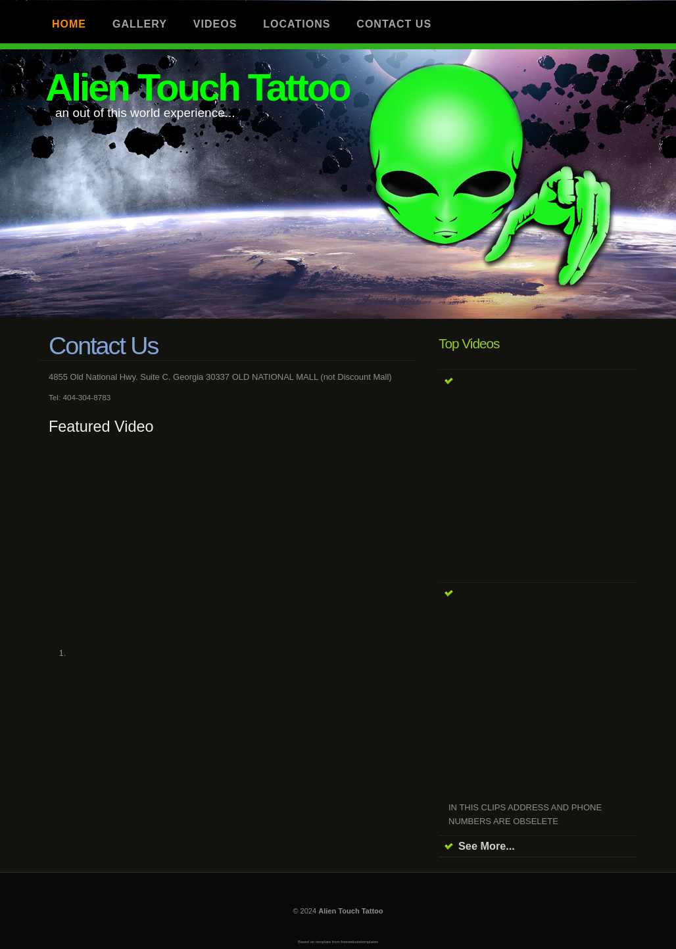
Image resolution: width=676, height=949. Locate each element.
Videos (215, 24)
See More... (486, 846)
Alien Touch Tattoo (197, 87)
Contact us (393, 24)
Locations (296, 24)
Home (69, 24)
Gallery (139, 24)
